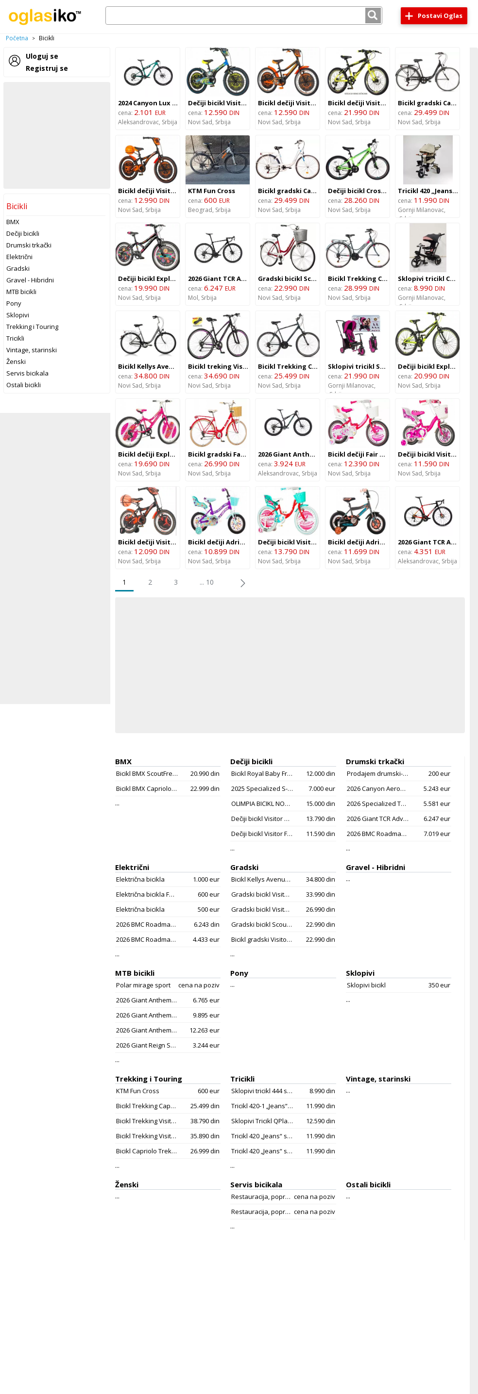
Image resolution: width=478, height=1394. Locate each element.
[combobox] (244, 15)
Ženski (16, 361)
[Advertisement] (56, 135)
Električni (19, 256)
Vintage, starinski (31, 349)
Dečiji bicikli (22, 233)
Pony (13, 303)
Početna (17, 38)
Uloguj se (42, 56)
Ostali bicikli (23, 384)
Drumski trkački (28, 245)
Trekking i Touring (32, 326)
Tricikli (15, 338)
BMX (12, 221)
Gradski (18, 268)
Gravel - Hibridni (30, 280)
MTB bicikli (21, 291)
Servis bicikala (27, 373)
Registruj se (47, 68)
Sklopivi (17, 315)
